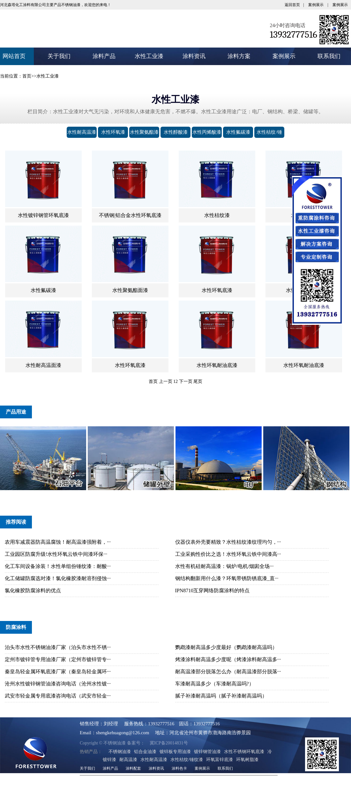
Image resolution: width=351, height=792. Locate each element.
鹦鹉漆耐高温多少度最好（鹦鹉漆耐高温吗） (226, 650)
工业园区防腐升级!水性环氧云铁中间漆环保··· (56, 557)
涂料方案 (239, 56)
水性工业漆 (149, 56)
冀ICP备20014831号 (157, 745)
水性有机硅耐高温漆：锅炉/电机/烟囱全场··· (224, 569)
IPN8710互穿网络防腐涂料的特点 (212, 593)
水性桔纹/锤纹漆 (269, 138)
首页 (26, 76)
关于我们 (59, 56)
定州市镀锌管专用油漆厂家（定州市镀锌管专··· (58, 662)
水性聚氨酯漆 (144, 132)
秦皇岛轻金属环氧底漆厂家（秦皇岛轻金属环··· (58, 674)
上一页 (165, 384)
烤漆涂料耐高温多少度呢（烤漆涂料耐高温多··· (228, 662)
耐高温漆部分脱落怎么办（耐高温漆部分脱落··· (228, 674)
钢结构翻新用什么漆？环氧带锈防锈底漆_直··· (227, 581)
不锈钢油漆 (119, 754)
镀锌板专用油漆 (175, 754)
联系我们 (328, 56)
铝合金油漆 (145, 754)
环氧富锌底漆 (219, 762)
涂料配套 (133, 771)
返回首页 (292, 5)
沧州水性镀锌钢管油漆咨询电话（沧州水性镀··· (58, 686)
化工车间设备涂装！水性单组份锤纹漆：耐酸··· (58, 569)
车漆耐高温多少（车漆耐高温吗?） (214, 686)
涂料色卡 (179, 771)
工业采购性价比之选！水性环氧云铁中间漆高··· (228, 557)
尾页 (197, 384)
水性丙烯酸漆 (206, 132)
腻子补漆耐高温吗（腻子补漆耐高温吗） (221, 698)
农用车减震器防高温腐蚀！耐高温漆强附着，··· (58, 545)
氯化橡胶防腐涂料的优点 (33, 593)
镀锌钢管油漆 (207, 754)
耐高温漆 (128, 762)
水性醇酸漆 (176, 132)
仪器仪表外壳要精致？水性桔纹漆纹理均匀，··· (228, 545)
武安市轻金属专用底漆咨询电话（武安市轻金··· (58, 698)
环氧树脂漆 (247, 762)
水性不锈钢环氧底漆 (244, 754)
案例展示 (316, 5)
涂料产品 (104, 56)
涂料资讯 (194, 56)
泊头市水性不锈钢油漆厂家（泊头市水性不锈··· (58, 650)
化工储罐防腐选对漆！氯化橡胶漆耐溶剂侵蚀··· (58, 581)
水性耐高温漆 (81, 132)
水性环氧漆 (113, 132)
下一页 (185, 384)
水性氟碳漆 (238, 132)
